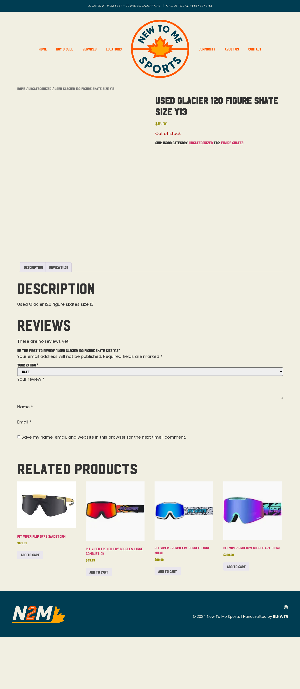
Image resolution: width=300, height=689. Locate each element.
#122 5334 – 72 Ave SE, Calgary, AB (133, 5)
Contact (255, 49)
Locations (114, 49)
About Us (232, 49)
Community (207, 49)
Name (25, 459)
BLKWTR (280, 668)
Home (43, 49)
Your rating (27, 417)
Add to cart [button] (30, 606)
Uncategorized (39, 88)
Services (90, 49)
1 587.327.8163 (202, 5)
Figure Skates (232, 143)
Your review (31, 431)
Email (24, 474)
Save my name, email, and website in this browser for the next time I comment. (103, 489)
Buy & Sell (64, 49)
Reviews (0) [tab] (58, 319)
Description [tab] (33, 319)
